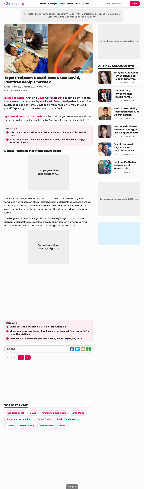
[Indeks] (85, 3)
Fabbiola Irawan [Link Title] (19, 90)
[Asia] (77, 3)
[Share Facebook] (72, 349)
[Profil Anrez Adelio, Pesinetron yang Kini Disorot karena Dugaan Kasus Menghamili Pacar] (119, 114)
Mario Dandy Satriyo (58, 101)
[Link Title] (15, 413)
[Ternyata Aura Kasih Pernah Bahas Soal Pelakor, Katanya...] (119, 79)
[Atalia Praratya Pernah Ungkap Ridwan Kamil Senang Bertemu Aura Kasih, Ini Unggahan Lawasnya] (119, 96)
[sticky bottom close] (72, 486)
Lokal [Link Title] (7, 87)
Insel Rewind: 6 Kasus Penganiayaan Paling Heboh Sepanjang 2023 (46, 338)
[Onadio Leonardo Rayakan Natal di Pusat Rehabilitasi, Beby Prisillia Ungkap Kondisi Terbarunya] (119, 150)
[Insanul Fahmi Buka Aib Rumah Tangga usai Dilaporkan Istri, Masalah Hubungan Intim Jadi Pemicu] (119, 132)
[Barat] (70, 3)
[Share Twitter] (77, 349)
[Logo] (14, 3)
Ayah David (11, 116)
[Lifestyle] (52, 3)
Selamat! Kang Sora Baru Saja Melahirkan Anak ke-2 (38, 327)
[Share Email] (83, 349)
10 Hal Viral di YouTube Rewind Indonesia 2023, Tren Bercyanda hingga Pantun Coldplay (48, 141)
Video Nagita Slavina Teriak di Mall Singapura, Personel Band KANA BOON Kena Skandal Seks (49, 332)
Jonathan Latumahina (32, 116)
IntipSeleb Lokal (14, 98)
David (41, 98)
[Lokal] (62, 3)
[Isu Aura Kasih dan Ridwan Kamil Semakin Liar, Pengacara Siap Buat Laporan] (119, 168)
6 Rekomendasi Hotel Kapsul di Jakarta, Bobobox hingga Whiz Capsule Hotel (48, 133)
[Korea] (43, 3)
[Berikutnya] (21, 357)
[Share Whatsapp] (88, 349)
